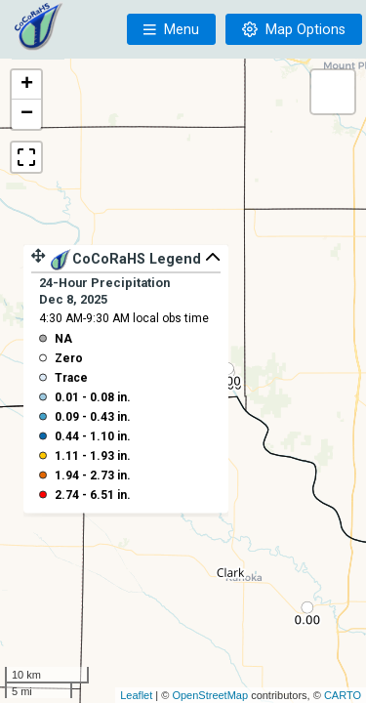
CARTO (342, 695)
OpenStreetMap (210, 695)
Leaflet (136, 695)
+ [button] (26, 85)
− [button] (26, 114)
